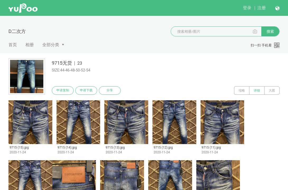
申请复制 (63, 90)
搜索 (270, 31)
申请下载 (86, 90)
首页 (12, 44)
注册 (261, 7)
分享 (110, 90)
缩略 (242, 90)
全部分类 (50, 44)
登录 (247, 7)
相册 (29, 44)
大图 (272, 90)
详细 (257, 90)
